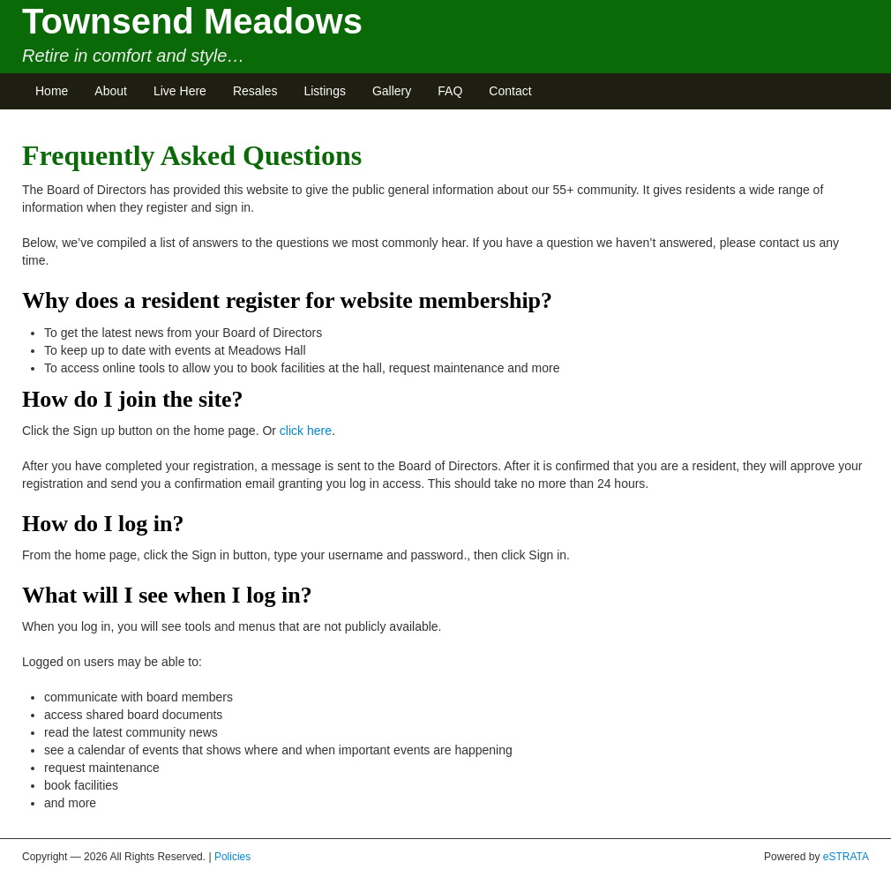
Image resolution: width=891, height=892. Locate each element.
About (110, 91)
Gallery (391, 91)
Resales (255, 91)
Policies (232, 857)
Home (51, 91)
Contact (510, 91)
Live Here (179, 91)
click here (306, 431)
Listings (324, 91)
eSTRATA (846, 857)
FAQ (450, 91)
